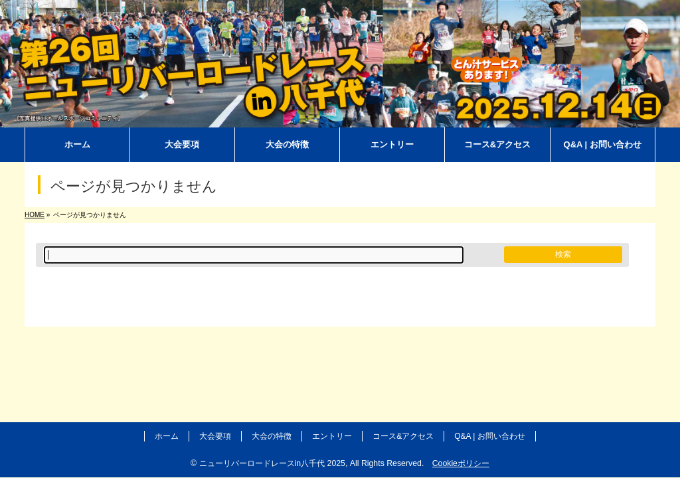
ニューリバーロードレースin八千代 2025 (272, 463)
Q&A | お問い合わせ (489, 436)
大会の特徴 (272, 436)
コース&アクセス (403, 436)
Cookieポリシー (460, 463)
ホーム (167, 436)
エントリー (332, 436)
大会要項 (215, 436)
